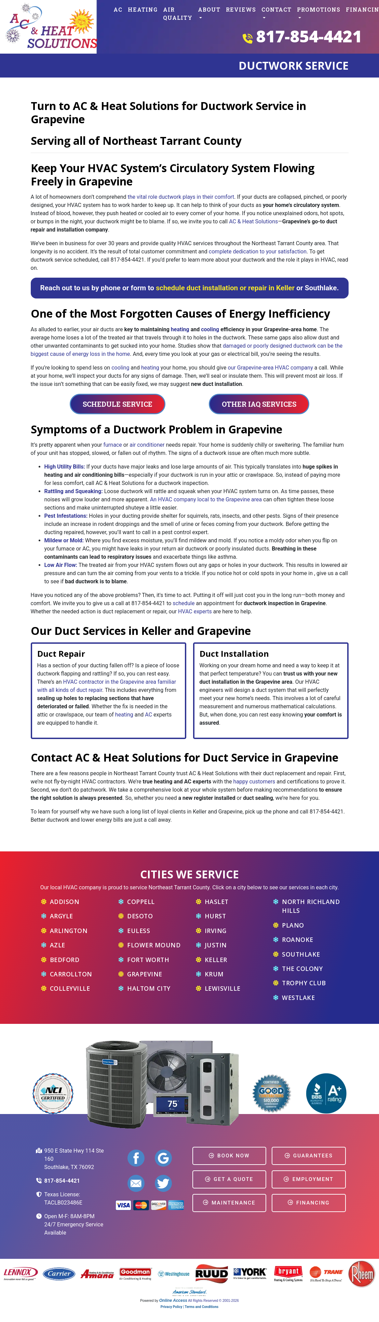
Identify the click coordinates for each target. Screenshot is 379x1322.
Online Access (173, 1300)
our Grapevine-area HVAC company (270, 367)
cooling (210, 329)
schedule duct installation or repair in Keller (225, 288)
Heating (143, 9)
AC (117, 9)
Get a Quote (229, 1179)
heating (180, 329)
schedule (183, 603)
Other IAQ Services (259, 404)
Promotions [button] (318, 9)
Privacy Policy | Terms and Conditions (189, 1307)
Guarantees (309, 1156)
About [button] (209, 9)
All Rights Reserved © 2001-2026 (213, 1301)
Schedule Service (117, 404)
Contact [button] (276, 9)
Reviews (241, 9)
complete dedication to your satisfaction (258, 251)
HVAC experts (195, 611)
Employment (309, 1179)
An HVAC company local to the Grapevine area (206, 499)
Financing (309, 1203)
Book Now (229, 1156)
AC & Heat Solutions (253, 221)
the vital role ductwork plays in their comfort (181, 197)
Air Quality (177, 13)
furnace (112, 445)
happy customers (254, 781)
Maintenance (229, 1203)
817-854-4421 (309, 36)
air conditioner (147, 445)
